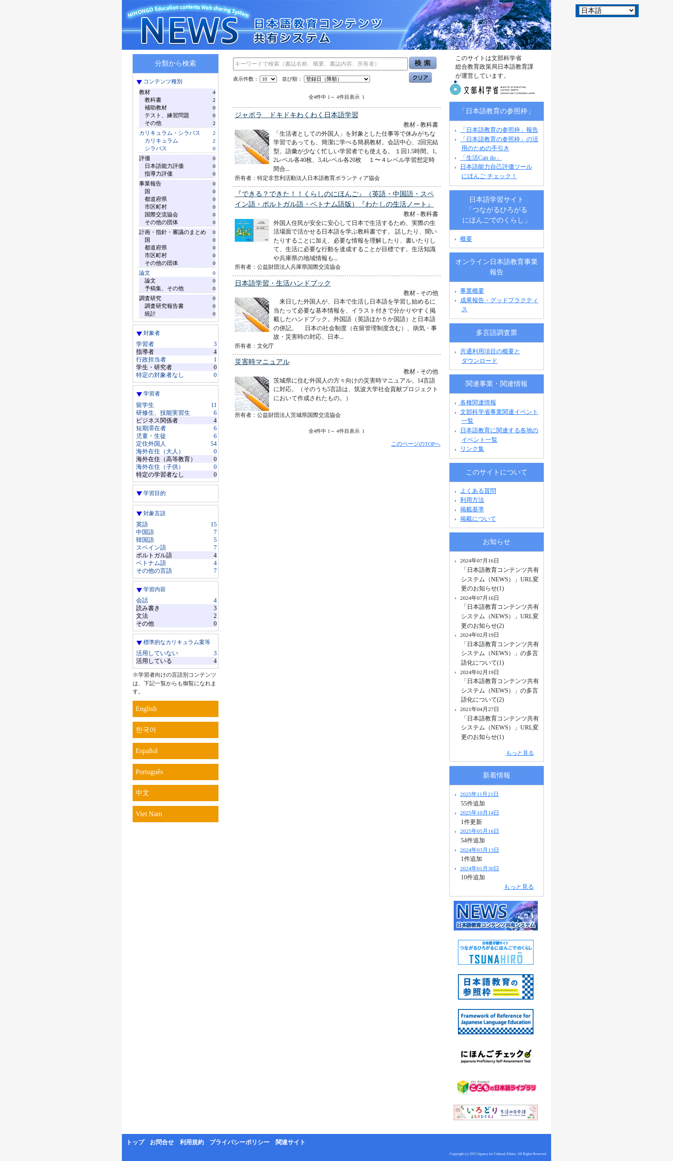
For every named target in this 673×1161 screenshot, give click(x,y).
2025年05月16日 (479, 831)
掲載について (478, 518)
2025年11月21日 (479, 794)
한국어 (146, 729)
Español (147, 750)
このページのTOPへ (415, 444)
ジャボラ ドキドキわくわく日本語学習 (296, 115)
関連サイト (291, 1142)
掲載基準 (472, 509)
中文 (142, 792)
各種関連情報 (474, 402)
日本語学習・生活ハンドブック (283, 283)
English (146, 708)
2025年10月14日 (479, 812)
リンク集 (472, 448)
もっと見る (520, 753)
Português (149, 771)
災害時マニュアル (262, 361)
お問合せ (162, 1142)
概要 (466, 238)
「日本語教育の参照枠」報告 (499, 129)
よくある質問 (478, 490)
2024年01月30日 (479, 868)
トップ (135, 1142)
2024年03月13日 (479, 850)
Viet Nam (149, 814)
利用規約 (192, 1142)
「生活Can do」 (481, 157)
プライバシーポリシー (239, 1142)
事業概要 (472, 290)
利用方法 (472, 499)
